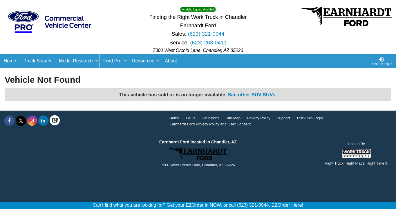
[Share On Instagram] (32, 120)
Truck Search (37, 60)
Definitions (210, 118)
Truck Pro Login (309, 118)
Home (174, 118)
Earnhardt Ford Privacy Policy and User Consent (210, 124)
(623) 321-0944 (206, 34)
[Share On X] (21, 120)
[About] (171, 61)
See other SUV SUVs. (252, 95)
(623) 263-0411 (208, 42)
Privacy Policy (258, 118)
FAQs (190, 118)
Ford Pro (114, 60)
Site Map (233, 118)
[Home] (10, 61)
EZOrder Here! (287, 205)
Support (283, 118)
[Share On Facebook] (9, 120)
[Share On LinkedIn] (43, 120)
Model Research (78, 60)
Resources (145, 60)
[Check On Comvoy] (55, 120)
